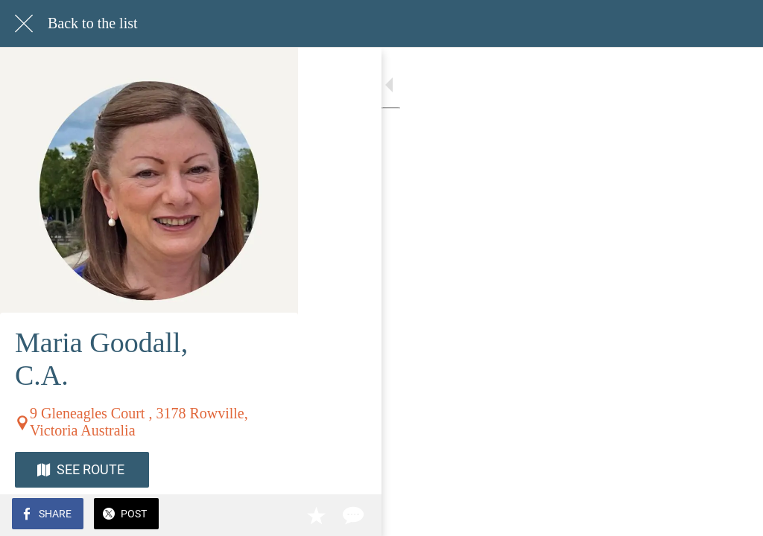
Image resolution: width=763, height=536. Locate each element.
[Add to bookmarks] (697, 515)
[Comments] (733, 515)
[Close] (24, 24)
